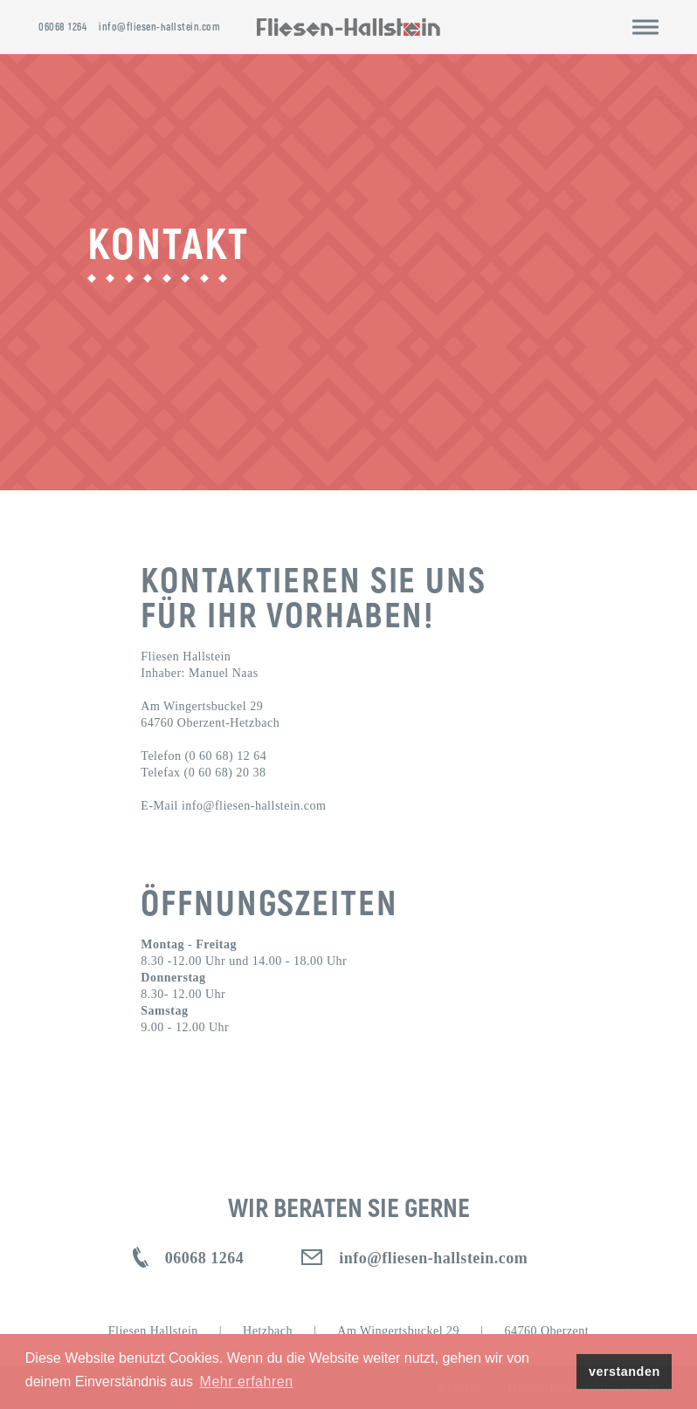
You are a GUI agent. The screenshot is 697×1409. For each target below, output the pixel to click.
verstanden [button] (624, 1371)
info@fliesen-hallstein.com (159, 26)
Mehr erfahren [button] (246, 1381)
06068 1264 (62, 26)
